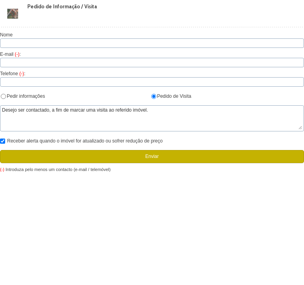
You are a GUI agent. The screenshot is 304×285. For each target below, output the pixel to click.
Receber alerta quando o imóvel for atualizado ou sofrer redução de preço (81, 141)
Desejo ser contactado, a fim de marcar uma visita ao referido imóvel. (152, 118)
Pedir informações (23, 96)
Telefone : (12, 73)
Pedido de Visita (171, 96)
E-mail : (10, 54)
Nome (6, 35)
